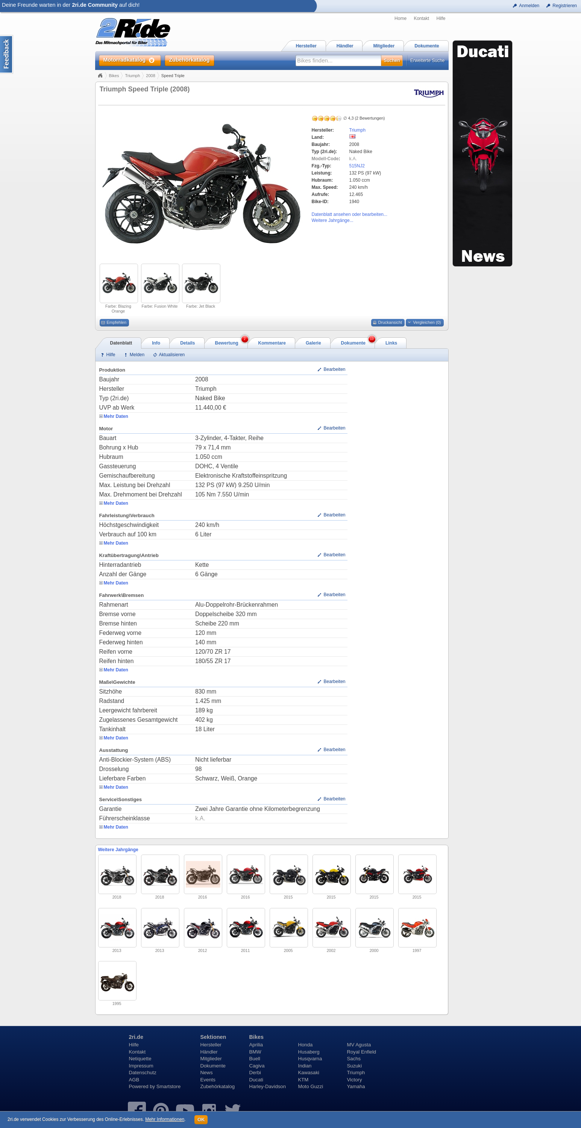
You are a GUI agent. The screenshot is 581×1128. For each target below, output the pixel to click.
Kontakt (421, 18)
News (206, 1072)
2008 (150, 75)
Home (400, 18)
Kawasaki (308, 1072)
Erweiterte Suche (427, 60)
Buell (254, 1058)
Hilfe (440, 18)
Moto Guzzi (310, 1086)
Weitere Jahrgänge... (332, 220)
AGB (134, 1079)
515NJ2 (357, 166)
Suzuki (354, 1066)
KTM (303, 1079)
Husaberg (309, 1052)
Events (207, 1079)
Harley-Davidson (267, 1086)
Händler (209, 1052)
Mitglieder (211, 1058)
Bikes (114, 75)
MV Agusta (359, 1045)
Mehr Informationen (164, 1119)
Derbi (255, 1072)
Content (6, 54)
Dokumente (213, 1066)
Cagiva (257, 1066)
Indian (305, 1066)
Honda (305, 1045)
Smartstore (168, 1086)
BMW (255, 1052)
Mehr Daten (116, 416)
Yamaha (356, 1086)
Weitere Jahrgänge (118, 849)
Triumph (132, 75)
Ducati (256, 1079)
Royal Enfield (361, 1052)
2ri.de (136, 1037)
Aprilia (256, 1045)
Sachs (354, 1058)
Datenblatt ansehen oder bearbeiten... (349, 214)
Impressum (141, 1066)
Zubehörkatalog (217, 1086)
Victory (354, 1079)
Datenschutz (142, 1072)
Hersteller (210, 1045)
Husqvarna (310, 1058)
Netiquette (140, 1058)
